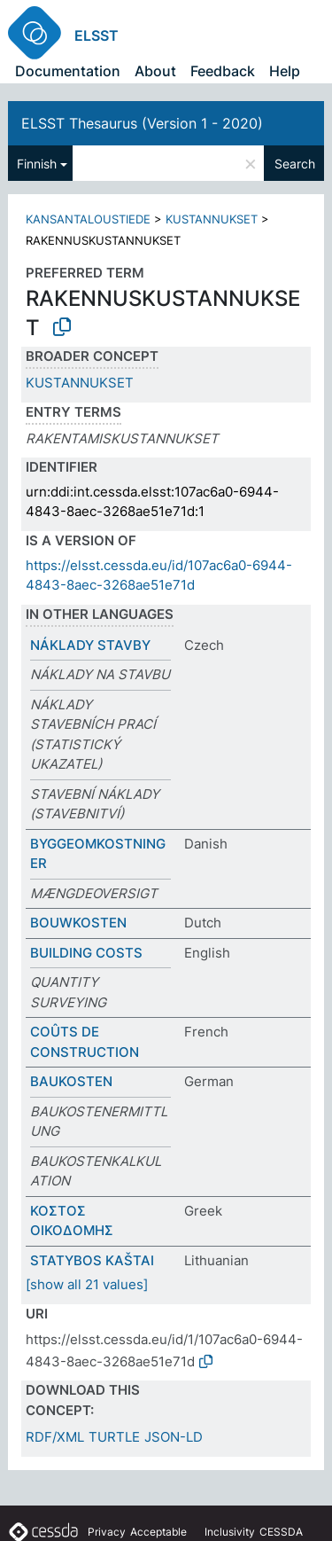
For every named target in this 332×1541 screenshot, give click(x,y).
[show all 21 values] (87, 1284)
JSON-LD (173, 1436)
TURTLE (114, 1436)
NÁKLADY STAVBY (90, 645)
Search (294, 163)
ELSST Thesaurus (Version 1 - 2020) (142, 123)
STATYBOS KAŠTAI (92, 1260)
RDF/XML (55, 1436)
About (155, 71)
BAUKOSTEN (71, 1081)
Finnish (37, 163)
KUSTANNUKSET (212, 219)
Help (284, 71)
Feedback (222, 71)
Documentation (67, 71)
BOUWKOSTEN (78, 922)
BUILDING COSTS (86, 952)
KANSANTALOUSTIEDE (88, 219)
